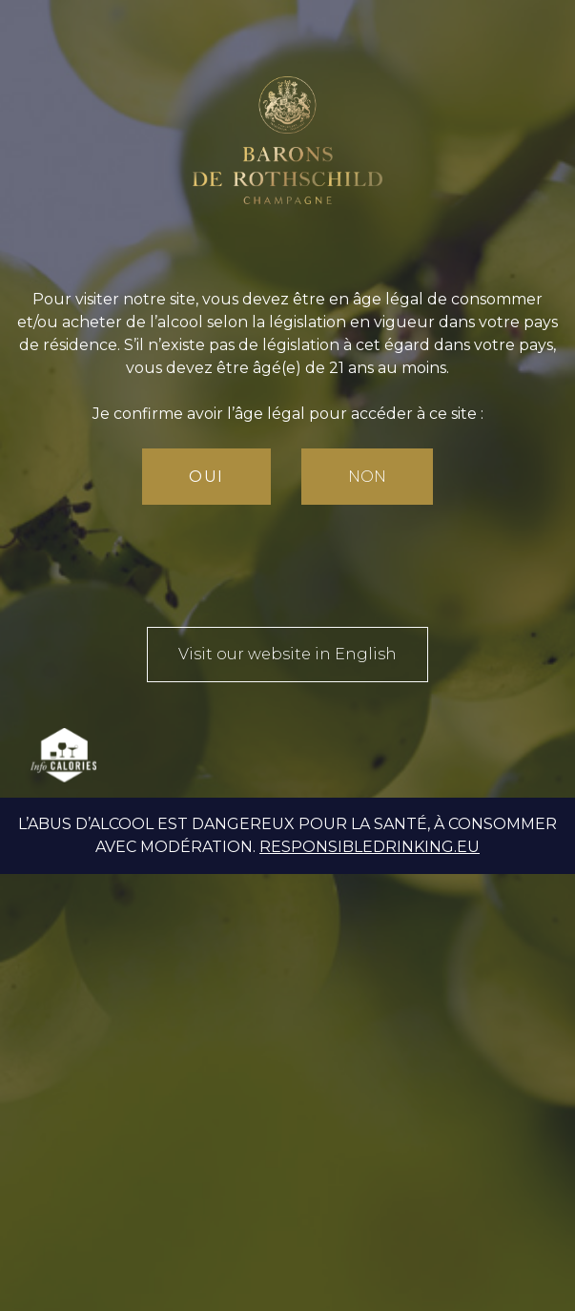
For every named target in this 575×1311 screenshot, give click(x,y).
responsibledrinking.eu (369, 847)
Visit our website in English (287, 654)
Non (367, 477)
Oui (206, 477)
